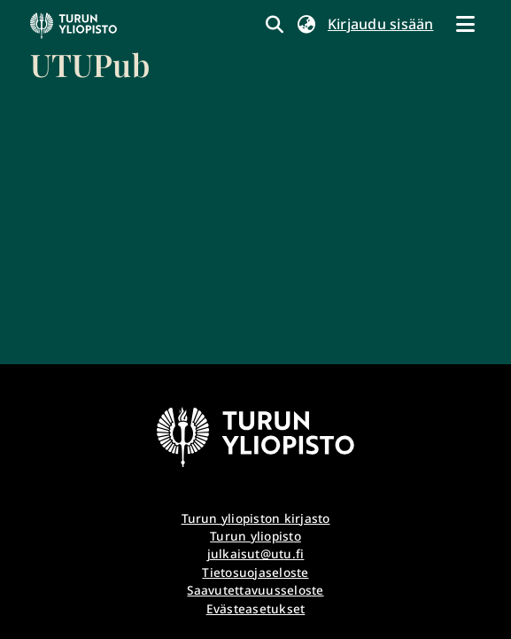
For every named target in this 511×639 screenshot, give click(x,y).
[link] (90, 48)
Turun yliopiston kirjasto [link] (256, 518)
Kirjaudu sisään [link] (382, 24)
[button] (307, 24)
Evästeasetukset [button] (256, 608)
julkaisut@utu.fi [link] (256, 553)
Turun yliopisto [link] (255, 535)
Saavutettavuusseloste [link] (255, 589)
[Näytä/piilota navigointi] (466, 24)
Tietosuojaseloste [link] (255, 572)
